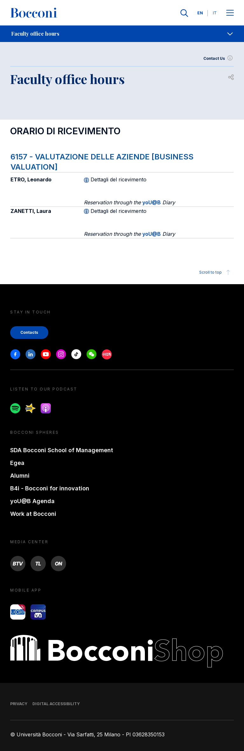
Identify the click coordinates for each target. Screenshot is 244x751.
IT (215, 13)
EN (200, 13)
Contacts (29, 332)
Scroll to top (215, 272)
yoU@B (151, 202)
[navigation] (122, 33)
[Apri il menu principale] (230, 13)
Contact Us (218, 58)
